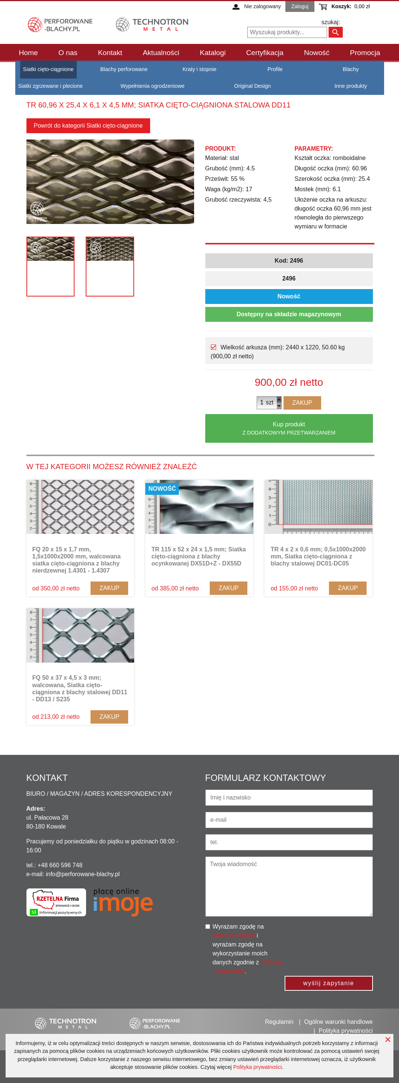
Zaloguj (299, 6)
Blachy (351, 69)
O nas (67, 53)
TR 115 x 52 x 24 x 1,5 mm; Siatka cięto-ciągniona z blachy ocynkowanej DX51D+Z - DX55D (198, 556)
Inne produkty (351, 86)
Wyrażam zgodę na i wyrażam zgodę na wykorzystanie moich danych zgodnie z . (247, 948)
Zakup (302, 403)
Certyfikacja (265, 53)
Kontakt (110, 53)
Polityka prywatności (257, 1067)
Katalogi (212, 53)
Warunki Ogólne (234, 935)
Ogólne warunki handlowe (338, 1022)
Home (28, 53)
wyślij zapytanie (328, 983)
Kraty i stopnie (199, 69)
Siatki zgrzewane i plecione (50, 86)
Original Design (252, 86)
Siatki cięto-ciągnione (48, 69)
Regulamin (279, 1022)
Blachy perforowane (124, 69)
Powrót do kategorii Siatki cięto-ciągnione (88, 125)
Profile (275, 69)
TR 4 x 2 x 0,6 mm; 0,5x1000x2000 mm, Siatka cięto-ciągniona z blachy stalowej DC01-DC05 (317, 556)
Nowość (316, 53)
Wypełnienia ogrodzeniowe (152, 86)
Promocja (365, 53)
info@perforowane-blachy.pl (83, 874)
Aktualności (161, 53)
